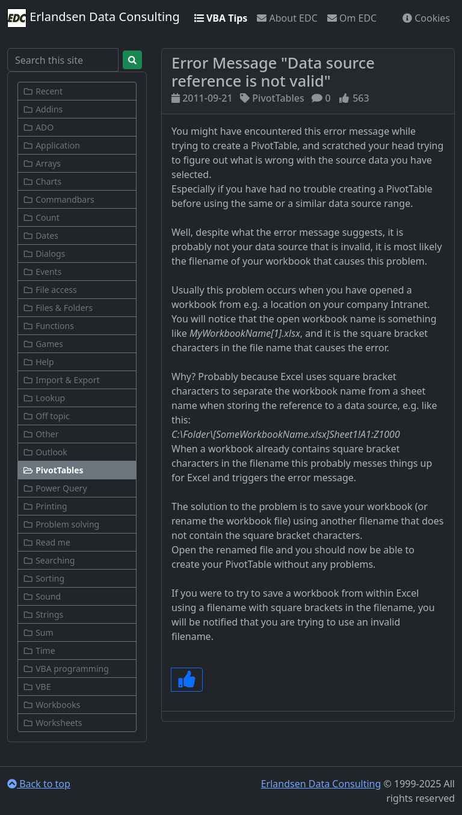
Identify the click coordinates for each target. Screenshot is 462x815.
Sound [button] (42, 596)
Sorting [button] (43, 578)
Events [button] (42, 271)
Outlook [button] (45, 452)
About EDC (287, 18)
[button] (77, 470)
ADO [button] (38, 127)
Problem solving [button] (61, 524)
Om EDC (352, 18)
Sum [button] (38, 632)
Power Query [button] (55, 488)
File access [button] (50, 289)
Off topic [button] (46, 416)
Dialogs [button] (44, 253)
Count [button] (41, 217)
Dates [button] (40, 235)
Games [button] (43, 343)
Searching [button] (49, 560)
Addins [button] (43, 109)
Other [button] (40, 434)
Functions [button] (48, 325)
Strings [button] (43, 614)
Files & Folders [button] (58, 307)
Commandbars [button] (58, 199)
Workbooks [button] (51, 704)
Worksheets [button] (52, 722)
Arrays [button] (42, 163)
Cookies (426, 18)
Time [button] (39, 650)
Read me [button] (46, 542)
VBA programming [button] (66, 668)
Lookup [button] (44, 398)
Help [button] (38, 362)
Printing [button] (45, 506)
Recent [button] (43, 91)
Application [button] (51, 145)
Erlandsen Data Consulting (93, 18)
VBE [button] (37, 686)
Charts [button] (42, 181)
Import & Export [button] (61, 380)
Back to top (38, 783)
